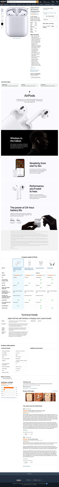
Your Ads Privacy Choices (42, 483)
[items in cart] (57, 1)
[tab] (26, 388)
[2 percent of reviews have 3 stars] (9, 391)
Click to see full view (17, 38)
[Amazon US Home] (19, 480)
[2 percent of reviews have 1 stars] (9, 395)
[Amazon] (3, 1)
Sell (38, 4)
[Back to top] (29, 474)
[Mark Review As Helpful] (26, 434)
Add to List (46, 19)
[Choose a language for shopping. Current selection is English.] (29, 480)
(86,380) (20, 275)
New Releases (47, 4)
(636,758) (32, 275)
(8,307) (54, 275)
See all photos (54, 390)
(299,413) (44, 275)
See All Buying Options (50, 16)
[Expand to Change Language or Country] (32, 480)
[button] (1, 4)
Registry (52, 4)
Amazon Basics (13, 4)
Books (24, 4)
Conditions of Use (15, 483)
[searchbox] (23, 2)
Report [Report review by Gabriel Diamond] (31, 434)
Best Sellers (19, 4)
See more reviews (26, 466)
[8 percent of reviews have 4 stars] (9, 389)
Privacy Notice (21, 483)
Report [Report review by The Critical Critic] (31, 462)
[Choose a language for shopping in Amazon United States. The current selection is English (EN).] (40, 1)
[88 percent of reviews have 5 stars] (9, 387)
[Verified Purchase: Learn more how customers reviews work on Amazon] (26, 413)
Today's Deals (28, 4)
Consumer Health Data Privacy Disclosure (30, 483)
